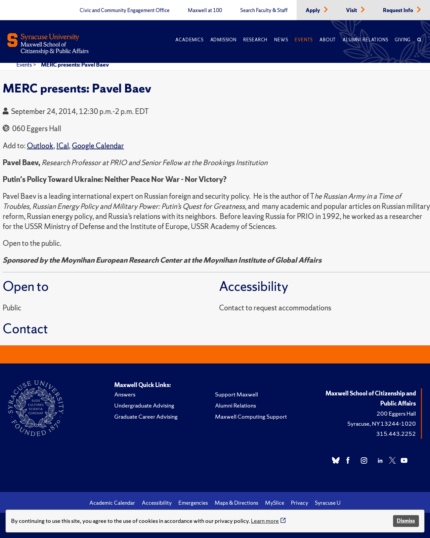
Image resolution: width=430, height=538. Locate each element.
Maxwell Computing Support (251, 416)
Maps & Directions (236, 502)
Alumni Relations (365, 40)
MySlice (274, 502)
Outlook (40, 146)
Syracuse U (328, 502)
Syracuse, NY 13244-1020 (381, 423)
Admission (223, 40)
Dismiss (406, 520)
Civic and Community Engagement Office (125, 10)
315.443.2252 (396, 433)
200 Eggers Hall (396, 413)
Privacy (299, 502)
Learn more (265, 521)
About (327, 40)
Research (255, 40)
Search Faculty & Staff (264, 10)
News (281, 40)
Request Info (398, 10)
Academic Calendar (112, 502)
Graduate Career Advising (146, 416)
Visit (352, 10)
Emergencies (193, 502)
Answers (124, 394)
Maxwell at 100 (205, 10)
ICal (62, 146)
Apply (313, 10)
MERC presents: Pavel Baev (75, 64)
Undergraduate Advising (144, 405)
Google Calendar (98, 146)
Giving (403, 40)
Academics (189, 40)
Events (304, 40)
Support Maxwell (236, 394)
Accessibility (157, 502)
